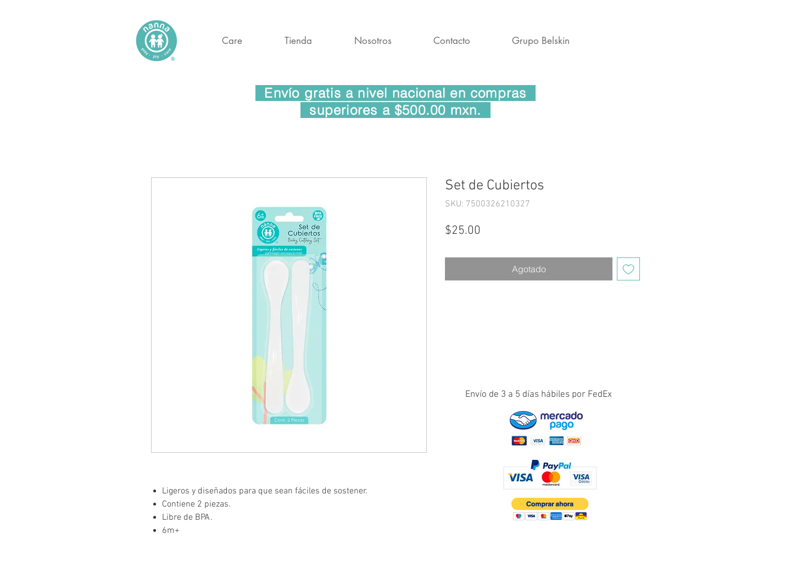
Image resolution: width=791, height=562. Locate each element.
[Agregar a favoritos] (628, 268)
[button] (550, 509)
